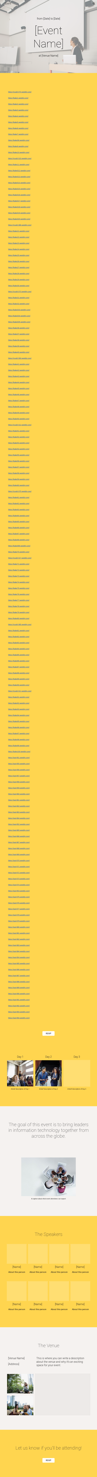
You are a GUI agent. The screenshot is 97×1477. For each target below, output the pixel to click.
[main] (48, 18)
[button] (94, 4)
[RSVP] (48, 1033)
